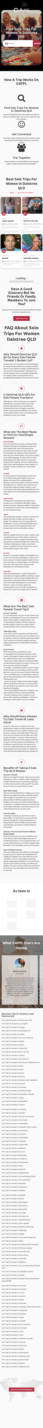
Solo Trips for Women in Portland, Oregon (16, 1091)
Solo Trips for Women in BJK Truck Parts (16, 1324)
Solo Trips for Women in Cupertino (14, 1141)
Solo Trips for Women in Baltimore (14, 1148)
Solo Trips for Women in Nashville (14, 1183)
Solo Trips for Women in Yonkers (13, 1105)
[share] (18, 203)
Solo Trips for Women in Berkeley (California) (17, 1227)
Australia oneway (31, 258)
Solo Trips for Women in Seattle (13, 1034)
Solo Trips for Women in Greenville (14, 1259)
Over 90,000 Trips (31, 48)
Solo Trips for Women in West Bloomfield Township (20, 1244)
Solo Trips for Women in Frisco (12, 1335)
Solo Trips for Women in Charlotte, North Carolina (19, 1127)
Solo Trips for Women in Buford (13, 1199)
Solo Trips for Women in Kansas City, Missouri (18, 1116)
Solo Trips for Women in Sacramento (15, 1130)
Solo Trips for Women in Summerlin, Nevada (17, 1338)
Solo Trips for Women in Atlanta (13, 1041)
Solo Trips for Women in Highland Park (15, 1173)
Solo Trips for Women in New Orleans (15, 1255)
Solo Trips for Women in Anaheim (13, 1190)
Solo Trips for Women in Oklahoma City (15, 1367)
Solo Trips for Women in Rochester (14, 1303)
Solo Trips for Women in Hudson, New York (17, 1020)
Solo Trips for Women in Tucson (13, 1293)
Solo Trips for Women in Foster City (14, 1345)
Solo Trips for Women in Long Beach (14, 1310)
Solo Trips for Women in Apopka (13, 1275)
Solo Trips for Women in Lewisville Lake (16, 1251)
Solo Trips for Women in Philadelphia (15, 1123)
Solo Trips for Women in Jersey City (14, 1048)
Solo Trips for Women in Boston (13, 1073)
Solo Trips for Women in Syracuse (14, 1342)
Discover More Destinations (21, 1389)
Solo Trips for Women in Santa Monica (15, 1353)
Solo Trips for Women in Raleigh (13, 1234)
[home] (22, 10)
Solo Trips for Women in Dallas (13, 1066)
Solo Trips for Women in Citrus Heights (15, 1223)
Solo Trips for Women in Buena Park (14, 1209)
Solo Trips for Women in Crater (13, 1331)
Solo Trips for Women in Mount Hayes (15, 1162)
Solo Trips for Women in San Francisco (15, 1059)
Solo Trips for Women (25, 193)
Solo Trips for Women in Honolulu (14, 1169)
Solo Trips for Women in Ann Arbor (14, 1286)
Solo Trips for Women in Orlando (13, 1113)
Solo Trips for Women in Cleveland (14, 1289)
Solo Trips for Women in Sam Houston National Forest (21, 1062)
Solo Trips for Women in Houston (13, 1084)
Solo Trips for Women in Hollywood (14, 1187)
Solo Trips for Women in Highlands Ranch (16, 1220)
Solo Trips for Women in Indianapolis (15, 1101)
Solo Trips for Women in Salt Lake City (15, 1216)
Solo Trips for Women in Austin (13, 1069)
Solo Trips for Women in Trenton (13, 1055)
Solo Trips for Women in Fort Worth (14, 1328)
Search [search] (37, 43)
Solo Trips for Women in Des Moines (15, 1206)
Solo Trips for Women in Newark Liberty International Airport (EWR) (20, 1280)
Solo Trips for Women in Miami (12, 1241)
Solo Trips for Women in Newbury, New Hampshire (19, 1080)
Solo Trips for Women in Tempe (13, 1317)
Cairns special (8, 221)
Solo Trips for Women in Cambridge (14, 1230)
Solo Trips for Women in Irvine (12, 1166)
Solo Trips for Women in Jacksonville (15, 1145)
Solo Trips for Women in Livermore (14, 1134)
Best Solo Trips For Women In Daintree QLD (21, 183)
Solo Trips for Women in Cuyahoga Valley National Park (21, 1307)
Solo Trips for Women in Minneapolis (15, 1202)
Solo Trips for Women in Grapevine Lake (16, 1356)
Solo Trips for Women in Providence (14, 1159)
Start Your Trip (21, 318)
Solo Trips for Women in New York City (15, 1052)
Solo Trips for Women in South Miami (15, 1138)
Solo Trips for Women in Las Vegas (14, 1213)
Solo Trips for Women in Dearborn (14, 1296)
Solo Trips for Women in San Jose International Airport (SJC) (21, 1267)
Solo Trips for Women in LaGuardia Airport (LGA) (18, 1176)
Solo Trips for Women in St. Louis (13, 1152)
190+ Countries (17, 48)
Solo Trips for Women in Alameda (13, 1195)
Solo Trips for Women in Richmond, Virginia (17, 1248)
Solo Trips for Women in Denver (13, 1045)
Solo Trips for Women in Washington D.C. (16, 1031)
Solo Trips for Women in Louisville (14, 1321)
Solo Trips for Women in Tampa (13, 1098)
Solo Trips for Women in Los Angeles (15, 1024)
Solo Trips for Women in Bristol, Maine (15, 1360)
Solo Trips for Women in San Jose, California (17, 1038)
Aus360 (5, 258)
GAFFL (12, 193)
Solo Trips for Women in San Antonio (15, 1120)
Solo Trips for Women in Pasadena (14, 1314)
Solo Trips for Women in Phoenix (13, 1076)
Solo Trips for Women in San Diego (14, 1087)
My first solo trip (31, 221)
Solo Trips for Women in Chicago (13, 1027)
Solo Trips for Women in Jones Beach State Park (19, 1237)
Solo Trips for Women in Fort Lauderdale (16, 1180)
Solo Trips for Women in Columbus (14, 1109)
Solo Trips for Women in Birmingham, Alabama (18, 1094)
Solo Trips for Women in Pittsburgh (14, 1155)
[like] (18, 200)
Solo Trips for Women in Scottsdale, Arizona (17, 1271)
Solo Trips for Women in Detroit (13, 1300)
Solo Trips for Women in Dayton (13, 1349)
